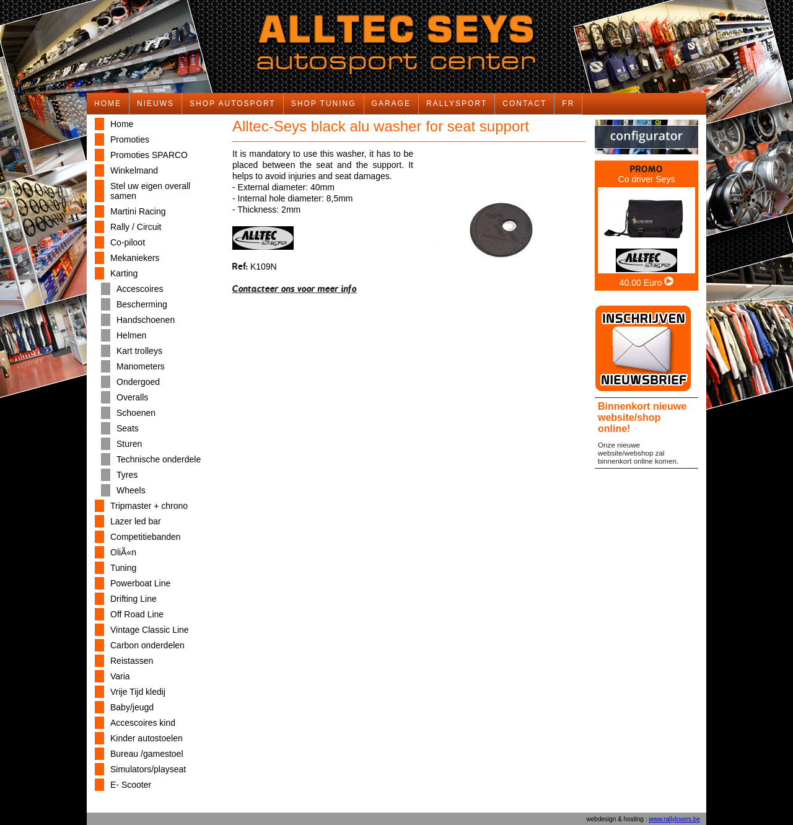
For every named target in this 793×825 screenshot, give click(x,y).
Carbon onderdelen (147, 645)
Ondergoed (138, 382)
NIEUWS (155, 103)
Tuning (123, 568)
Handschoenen (145, 320)
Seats (127, 428)
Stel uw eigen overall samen (150, 191)
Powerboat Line (140, 583)
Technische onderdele (158, 459)
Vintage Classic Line (149, 630)
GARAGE (391, 103)
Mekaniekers (134, 258)
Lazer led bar (135, 521)
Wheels (131, 490)
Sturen (129, 444)
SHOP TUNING (323, 103)
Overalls (132, 397)
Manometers (140, 366)
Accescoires (139, 289)
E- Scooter (130, 785)
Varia (120, 676)
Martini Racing (137, 211)
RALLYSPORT (456, 103)
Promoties (129, 139)
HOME (107, 103)
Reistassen (131, 661)
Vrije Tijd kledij (137, 692)
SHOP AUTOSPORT (233, 103)
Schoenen (136, 413)
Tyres (127, 475)
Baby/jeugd (132, 707)
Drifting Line (133, 599)
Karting (124, 273)
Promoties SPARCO (149, 155)
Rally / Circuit (135, 227)
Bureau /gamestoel (146, 754)
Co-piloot (127, 242)
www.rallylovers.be (674, 819)
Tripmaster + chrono (149, 506)
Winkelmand (134, 170)
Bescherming (141, 304)
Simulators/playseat (148, 769)
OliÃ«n (123, 552)
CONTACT (524, 103)
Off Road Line (137, 614)
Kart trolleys (139, 351)
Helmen (131, 335)
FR (568, 103)
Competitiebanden (145, 537)
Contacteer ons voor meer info (294, 288)
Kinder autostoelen (146, 738)
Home (121, 124)
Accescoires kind (142, 723)
